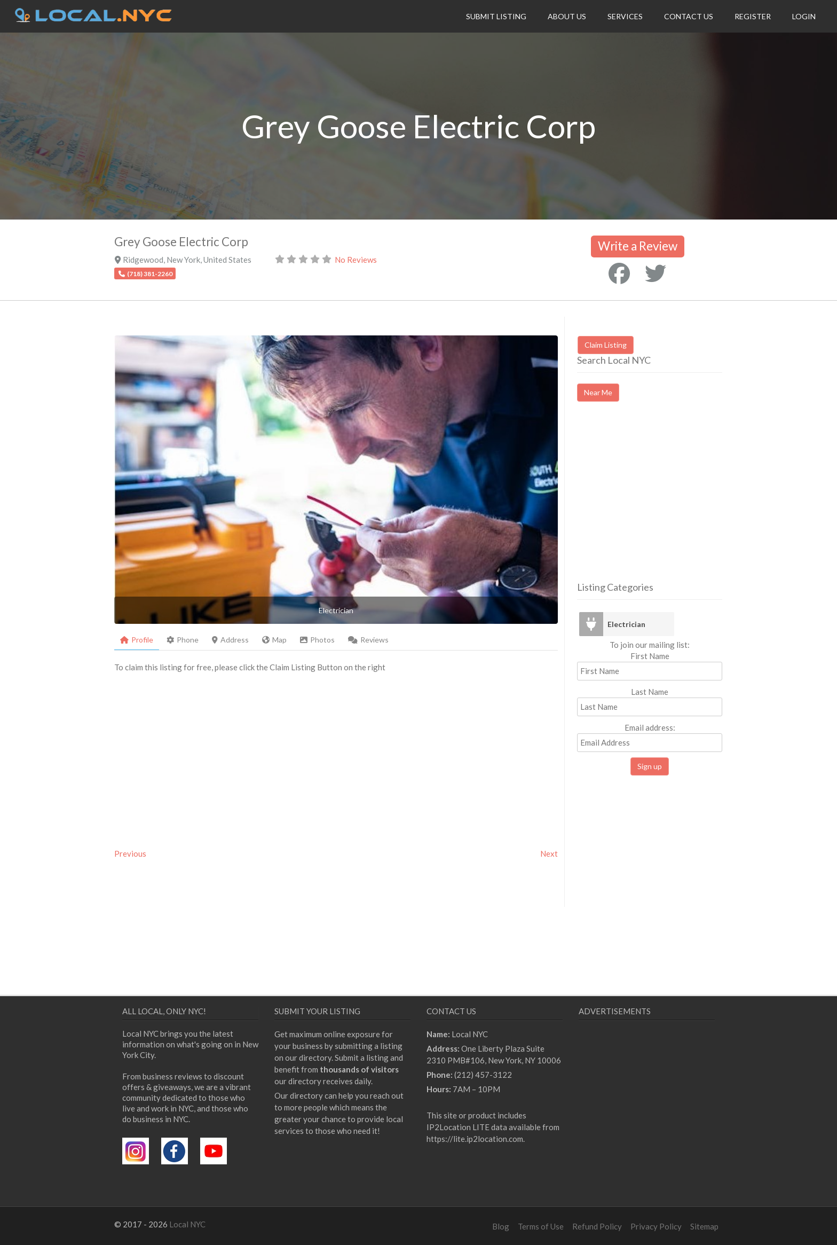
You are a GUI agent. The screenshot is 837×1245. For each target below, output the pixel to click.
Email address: (649, 737)
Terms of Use (541, 1226)
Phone (183, 639)
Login (804, 16)
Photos (317, 639)
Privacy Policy (656, 1226)
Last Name (649, 691)
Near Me (598, 392)
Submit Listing (496, 16)
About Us (567, 16)
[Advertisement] (666, 501)
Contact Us (688, 16)
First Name (649, 656)
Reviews (368, 639)
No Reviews (356, 259)
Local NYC (187, 1224)
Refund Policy (597, 1226)
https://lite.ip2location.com (475, 1139)
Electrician (626, 624)
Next (549, 853)
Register (753, 16)
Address (230, 639)
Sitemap (704, 1226)
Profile (136, 639)
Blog (500, 1226)
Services (625, 16)
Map (274, 639)
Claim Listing (606, 344)
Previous (130, 853)
